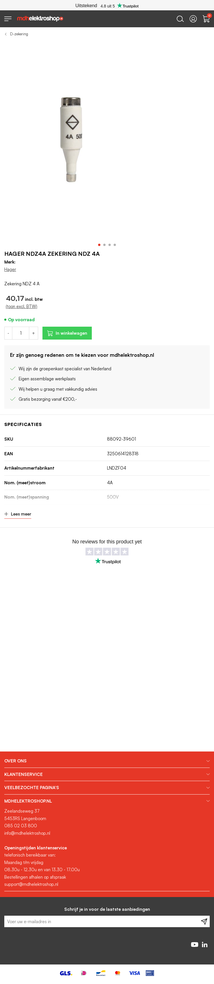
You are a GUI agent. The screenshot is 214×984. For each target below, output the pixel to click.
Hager (10, 269)
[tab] (107, 761)
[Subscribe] (204, 921)
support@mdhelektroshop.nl (31, 884)
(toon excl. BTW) (21, 306)
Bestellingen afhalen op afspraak (35, 877)
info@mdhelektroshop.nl (27, 833)
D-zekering (19, 34)
